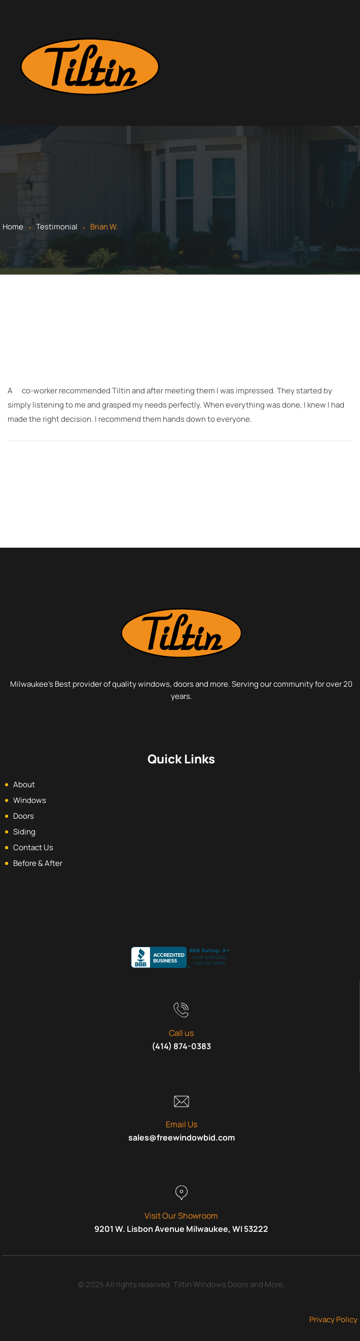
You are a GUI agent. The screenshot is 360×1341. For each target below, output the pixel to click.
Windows (29, 800)
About (24, 784)
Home (13, 226)
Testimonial (57, 226)
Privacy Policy (333, 1319)
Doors (23, 816)
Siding (24, 831)
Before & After (37, 863)
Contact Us (33, 847)
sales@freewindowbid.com (181, 1137)
